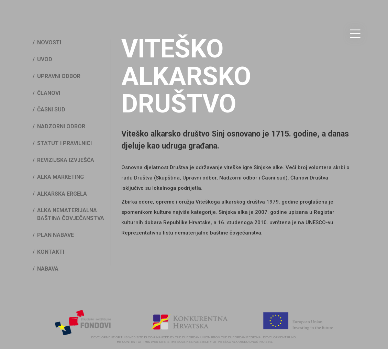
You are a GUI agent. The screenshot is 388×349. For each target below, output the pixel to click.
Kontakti (50, 252)
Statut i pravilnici (64, 143)
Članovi (48, 93)
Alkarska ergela (62, 193)
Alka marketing (60, 177)
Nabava (47, 268)
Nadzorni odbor (61, 126)
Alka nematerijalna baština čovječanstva (70, 214)
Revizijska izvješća (65, 160)
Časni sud (51, 109)
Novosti (49, 42)
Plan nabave (55, 235)
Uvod (44, 59)
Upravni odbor (58, 76)
